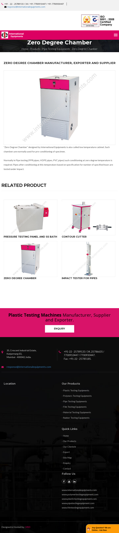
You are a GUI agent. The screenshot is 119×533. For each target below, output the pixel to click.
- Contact (66, 468)
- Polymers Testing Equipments (77, 395)
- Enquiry (66, 463)
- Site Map (67, 457)
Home (24, 48)
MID (27, 527)
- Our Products (69, 441)
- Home (65, 435)
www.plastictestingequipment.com (79, 498)
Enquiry (59, 328)
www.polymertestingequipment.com (80, 494)
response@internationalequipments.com (26, 6)
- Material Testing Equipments (76, 412)
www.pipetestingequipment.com (78, 503)
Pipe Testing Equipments (56, 48)
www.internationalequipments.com (79, 490)
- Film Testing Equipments (74, 406)
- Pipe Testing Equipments (74, 401)
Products (35, 48)
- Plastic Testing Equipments (75, 390)
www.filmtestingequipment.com (78, 507)
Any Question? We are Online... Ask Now (101, 529)
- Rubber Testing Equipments (76, 417)
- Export (66, 452)
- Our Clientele (69, 446)
